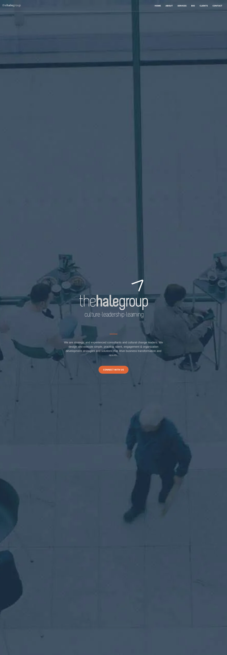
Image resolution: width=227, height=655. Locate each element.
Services (182, 5)
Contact (217, 5)
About (169, 5)
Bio (193, 5)
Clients (204, 5)
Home (158, 5)
